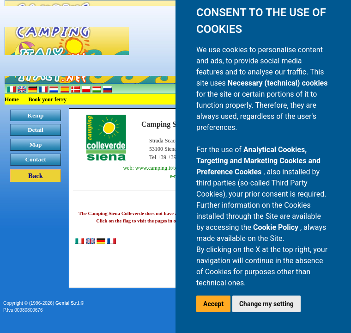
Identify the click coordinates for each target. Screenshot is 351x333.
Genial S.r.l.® (69, 303)
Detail (35, 129)
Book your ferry (48, 99)
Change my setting (266, 304)
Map (36, 144)
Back (35, 175)
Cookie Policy (276, 227)
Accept (213, 304)
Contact (35, 159)
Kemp (36, 115)
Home (12, 99)
